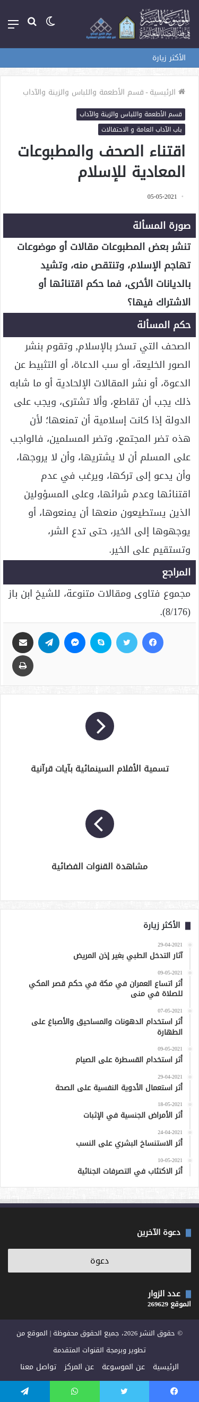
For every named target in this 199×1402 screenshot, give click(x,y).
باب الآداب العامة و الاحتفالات (141, 129)
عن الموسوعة (123, 1367)
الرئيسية (167, 92)
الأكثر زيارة (169, 58)
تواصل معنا (38, 1367)
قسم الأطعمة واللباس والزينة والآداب (83, 92)
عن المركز (79, 1367)
